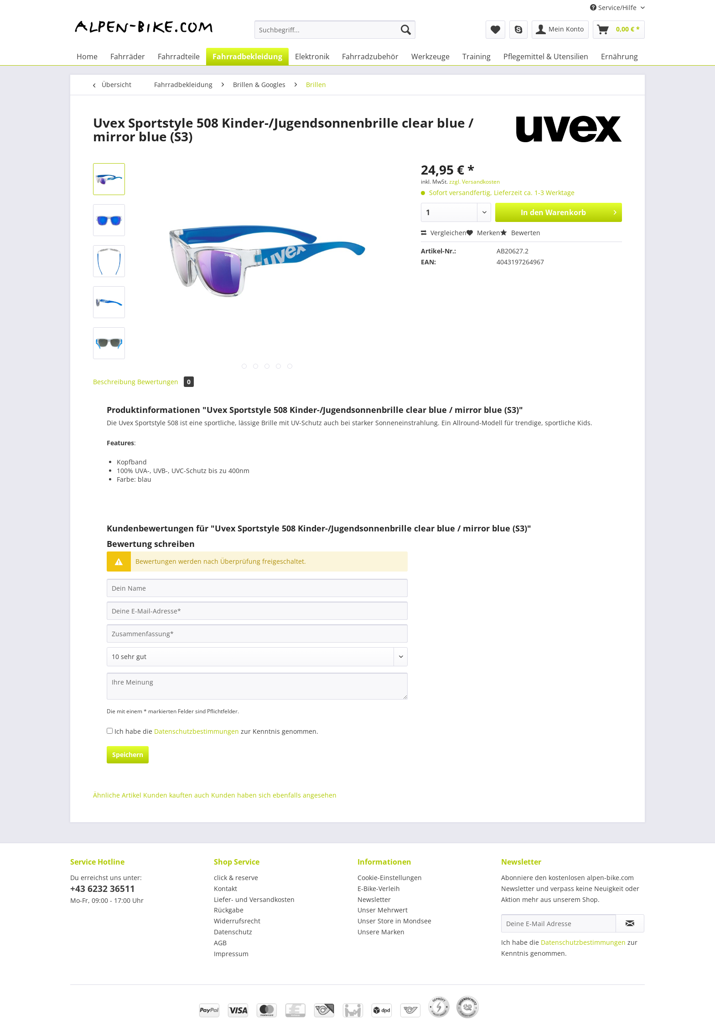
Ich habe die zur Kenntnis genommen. (216, 731)
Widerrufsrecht (237, 921)
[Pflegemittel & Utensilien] (546, 56)
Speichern (127, 754)
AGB (220, 942)
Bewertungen (165, 381)
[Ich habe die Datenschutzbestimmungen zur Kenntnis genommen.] (110, 731)
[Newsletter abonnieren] (630, 923)
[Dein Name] (257, 588)
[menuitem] (334, 34)
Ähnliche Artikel (117, 795)
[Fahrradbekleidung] (247, 56)
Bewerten (520, 232)
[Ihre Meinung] (257, 686)
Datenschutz (233, 931)
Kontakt (225, 888)
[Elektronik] (312, 56)
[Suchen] (405, 30)
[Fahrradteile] (178, 56)
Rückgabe (229, 910)
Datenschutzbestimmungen (196, 731)
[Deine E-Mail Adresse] (558, 923)
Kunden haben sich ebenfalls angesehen (274, 795)
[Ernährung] (619, 56)
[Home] (87, 56)
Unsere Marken (381, 931)
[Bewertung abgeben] (257, 656)
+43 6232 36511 (102, 889)
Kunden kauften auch (176, 795)
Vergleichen (443, 232)
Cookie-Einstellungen (390, 877)
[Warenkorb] (619, 30)
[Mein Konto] (560, 30)
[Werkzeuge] (430, 56)
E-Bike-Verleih (379, 888)
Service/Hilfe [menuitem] (614, 7)
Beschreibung (114, 381)
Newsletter (374, 899)
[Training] (476, 56)
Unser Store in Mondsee (394, 921)
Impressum (231, 953)
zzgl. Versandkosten (474, 181)
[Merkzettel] (495, 30)
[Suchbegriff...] (334, 30)
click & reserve (236, 877)
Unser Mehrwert (383, 910)
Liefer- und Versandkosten (254, 899)
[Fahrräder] (127, 56)
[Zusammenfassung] (257, 633)
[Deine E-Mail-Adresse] (257, 611)
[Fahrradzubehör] (370, 56)
